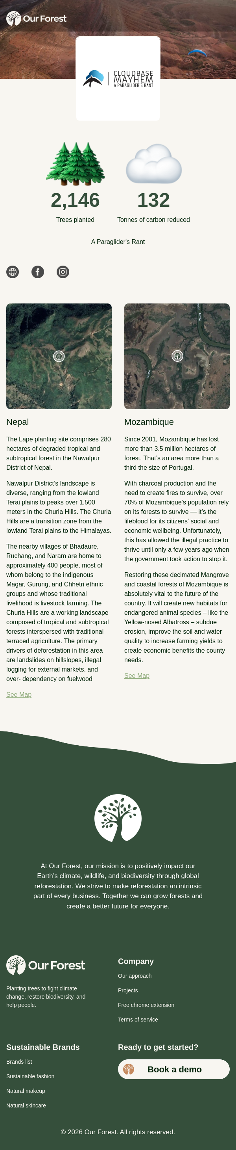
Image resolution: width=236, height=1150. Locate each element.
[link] (12, 275)
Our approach (135, 976)
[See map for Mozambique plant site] (177, 356)
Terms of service (138, 1019)
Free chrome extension (146, 1005)
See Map (18, 694)
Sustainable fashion (30, 1076)
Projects (128, 990)
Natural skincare (26, 1105)
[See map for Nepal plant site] (59, 356)
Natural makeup (25, 1091)
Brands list (19, 1062)
